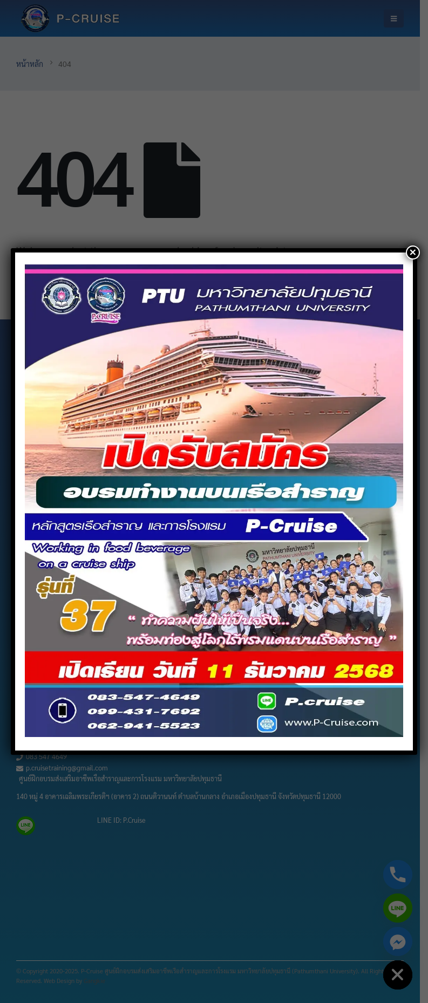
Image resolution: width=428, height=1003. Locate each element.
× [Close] (413, 252)
